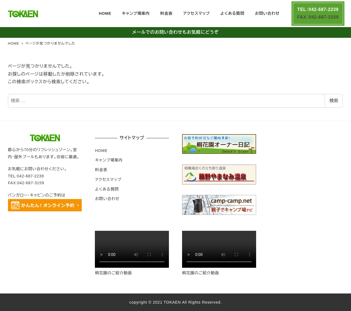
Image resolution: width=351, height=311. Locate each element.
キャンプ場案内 (109, 160)
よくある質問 (107, 189)
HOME (101, 150)
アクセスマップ (108, 179)
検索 (333, 100)
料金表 (101, 170)
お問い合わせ (107, 199)
